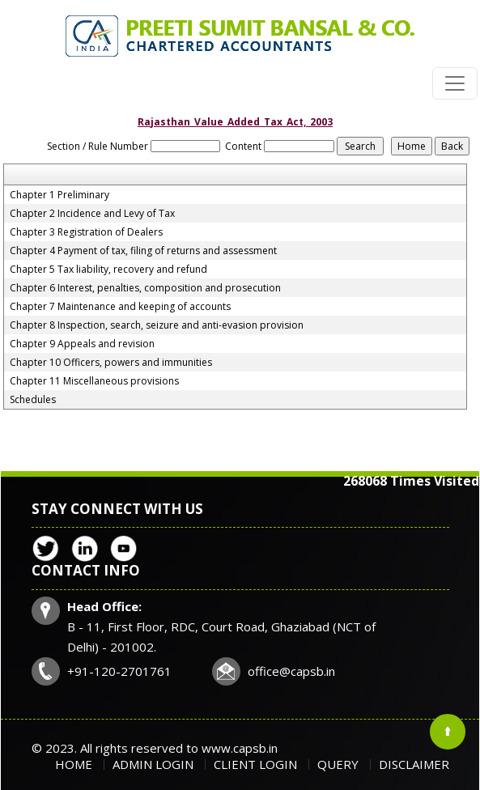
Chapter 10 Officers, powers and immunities (111, 362)
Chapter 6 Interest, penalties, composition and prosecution (145, 288)
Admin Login (153, 764)
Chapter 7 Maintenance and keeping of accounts (120, 306)
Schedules (33, 399)
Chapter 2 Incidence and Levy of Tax (92, 213)
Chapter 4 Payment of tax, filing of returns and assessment (143, 250)
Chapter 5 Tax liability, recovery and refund (108, 269)
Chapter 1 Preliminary (59, 195)
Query (338, 764)
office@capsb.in (291, 671)
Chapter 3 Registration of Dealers (86, 232)
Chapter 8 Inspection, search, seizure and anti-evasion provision (157, 325)
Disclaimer (414, 764)
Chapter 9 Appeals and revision (82, 344)
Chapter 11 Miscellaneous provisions (94, 381)
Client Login (255, 764)
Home (73, 764)
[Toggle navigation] (455, 83)
